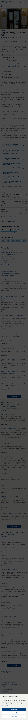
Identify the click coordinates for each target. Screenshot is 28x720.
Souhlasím (14, 709)
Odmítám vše (14, 712)
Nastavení (14, 716)
